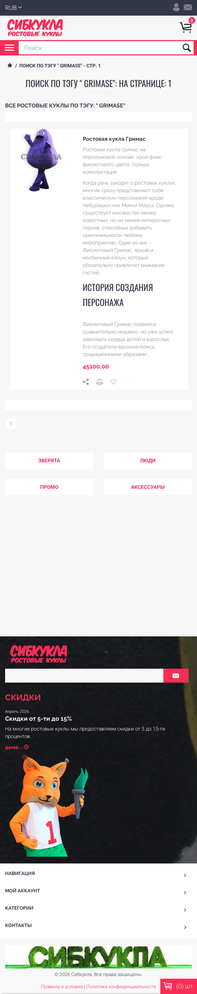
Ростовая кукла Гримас (114, 139)
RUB (34, 8)
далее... (37, 616)
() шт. (178, 986)
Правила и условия (62, 850)
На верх (98, 870)
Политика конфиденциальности (121, 850)
